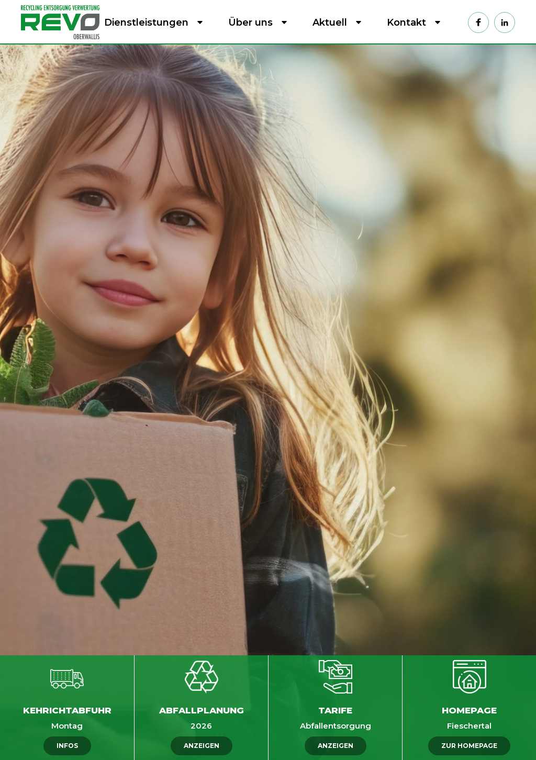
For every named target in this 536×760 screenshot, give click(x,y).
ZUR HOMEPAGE (469, 746)
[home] (63, 22)
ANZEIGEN (201, 746)
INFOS (67, 746)
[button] (151, 22)
